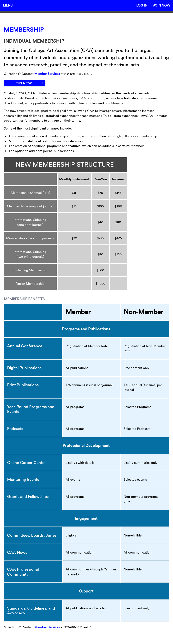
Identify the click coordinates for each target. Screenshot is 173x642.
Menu (7, 5)
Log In (141, 5)
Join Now (161, 5)
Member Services (47, 74)
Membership (24, 29)
